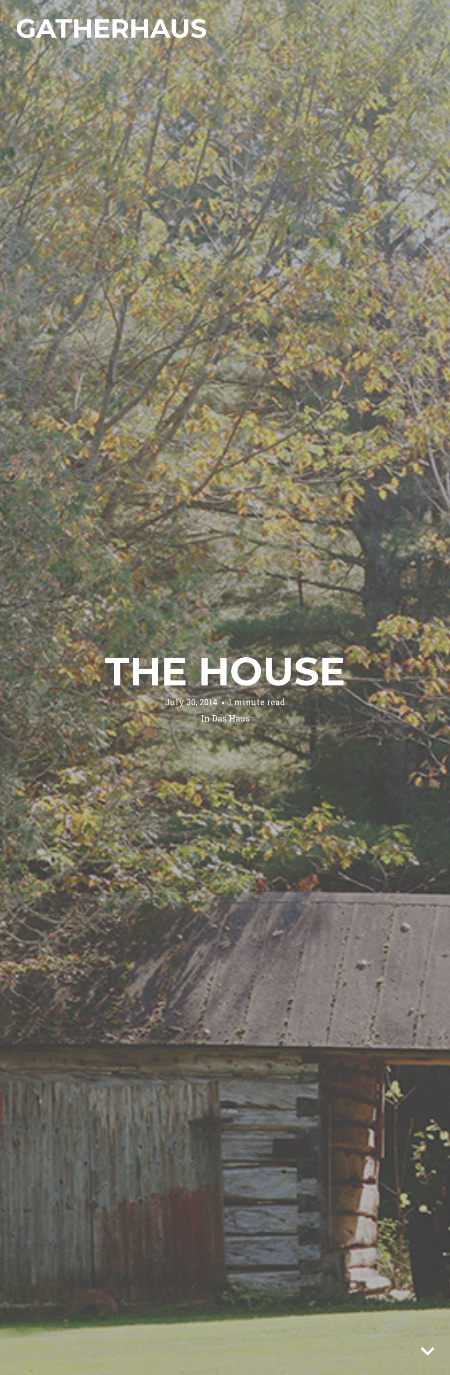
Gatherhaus (111, 28)
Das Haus (231, 718)
